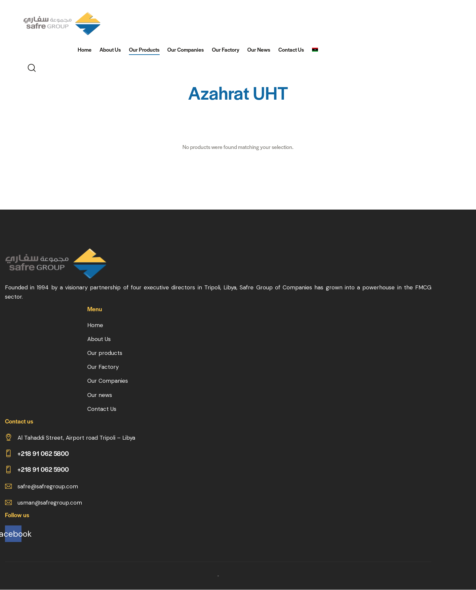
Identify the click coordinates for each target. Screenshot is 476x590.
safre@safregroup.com (48, 486)
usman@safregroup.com (50, 502)
